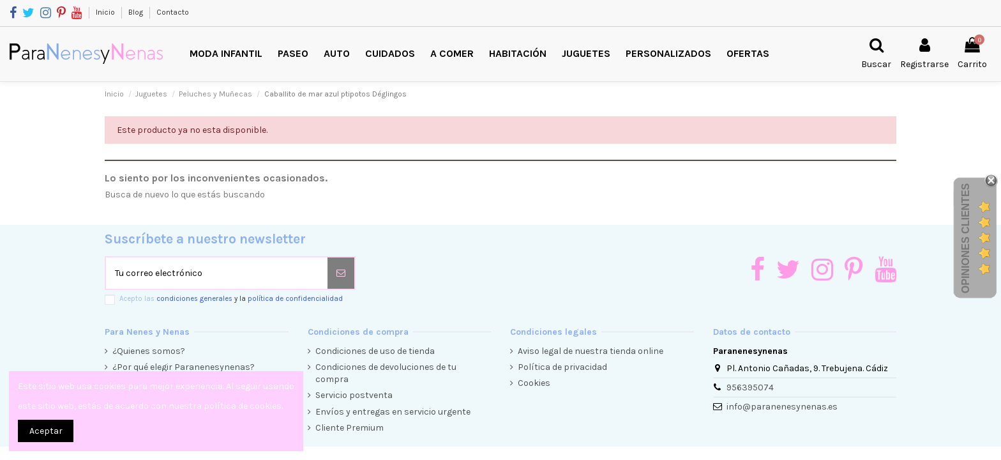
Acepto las (231, 299)
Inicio (106, 12)
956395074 (750, 387)
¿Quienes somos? (148, 351)
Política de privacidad (562, 367)
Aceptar (46, 430)
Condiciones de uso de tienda (375, 351)
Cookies (534, 383)
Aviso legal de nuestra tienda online (590, 351)
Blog (136, 12)
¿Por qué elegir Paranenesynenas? (183, 367)
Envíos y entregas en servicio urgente (392, 411)
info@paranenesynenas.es (782, 406)
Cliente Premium (349, 427)
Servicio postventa (354, 395)
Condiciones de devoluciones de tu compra (385, 373)
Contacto (172, 12)
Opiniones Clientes (965, 238)
